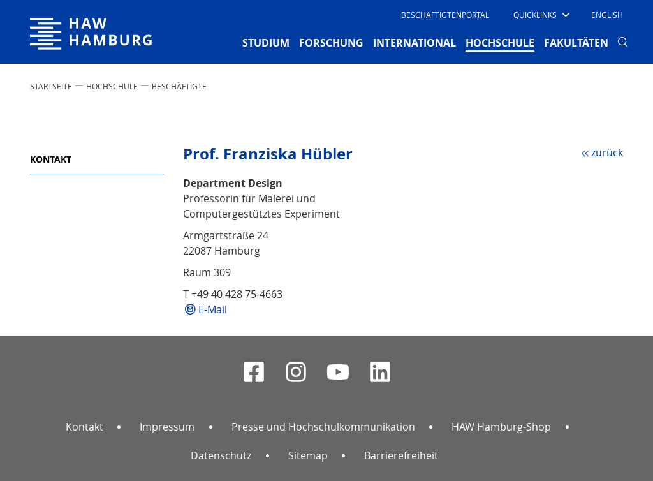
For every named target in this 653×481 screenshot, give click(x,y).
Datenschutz (221, 455)
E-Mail (212, 309)
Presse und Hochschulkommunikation (323, 427)
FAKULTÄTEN (576, 43)
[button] (540, 15)
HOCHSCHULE (112, 86)
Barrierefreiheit (401, 455)
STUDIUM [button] (266, 43)
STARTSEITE (51, 86)
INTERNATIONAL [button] (414, 43)
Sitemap (308, 455)
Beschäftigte (179, 86)
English (607, 15)
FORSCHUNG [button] (331, 43)
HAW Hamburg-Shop (501, 427)
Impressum (167, 427)
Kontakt (50, 159)
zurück (607, 152)
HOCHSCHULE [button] (500, 42)
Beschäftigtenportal (445, 15)
